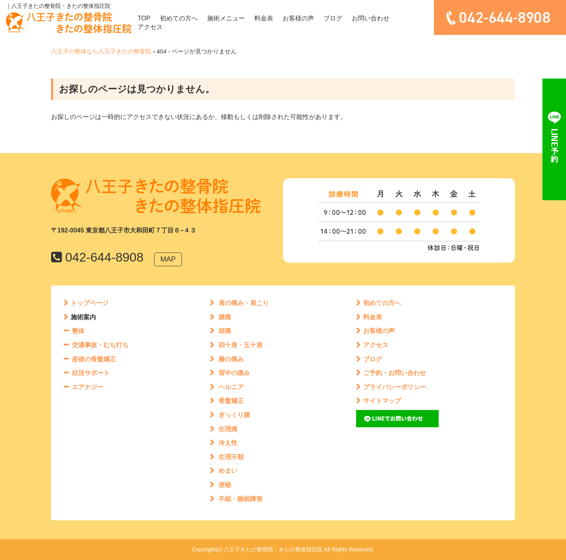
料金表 (263, 18)
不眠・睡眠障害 (241, 499)
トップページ (89, 303)
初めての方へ (179, 18)
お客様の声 (298, 18)
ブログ (332, 18)
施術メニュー (226, 18)
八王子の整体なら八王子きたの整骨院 (101, 51)
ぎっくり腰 (234, 415)
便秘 (225, 484)
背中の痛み (234, 373)
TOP (144, 18)
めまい (228, 470)
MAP (168, 259)
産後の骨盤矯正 (94, 359)
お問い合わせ (371, 18)
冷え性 (228, 442)
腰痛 (225, 317)
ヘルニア (231, 387)
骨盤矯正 (231, 400)
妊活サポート (91, 373)
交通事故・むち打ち (100, 345)
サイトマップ (382, 400)
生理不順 (231, 457)
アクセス (150, 27)
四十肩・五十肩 (241, 345)
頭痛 (225, 331)
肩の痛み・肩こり (244, 303)
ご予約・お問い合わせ (394, 373)
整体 (78, 331)
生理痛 (228, 429)
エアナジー (87, 387)
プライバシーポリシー (394, 387)
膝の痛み (231, 359)
